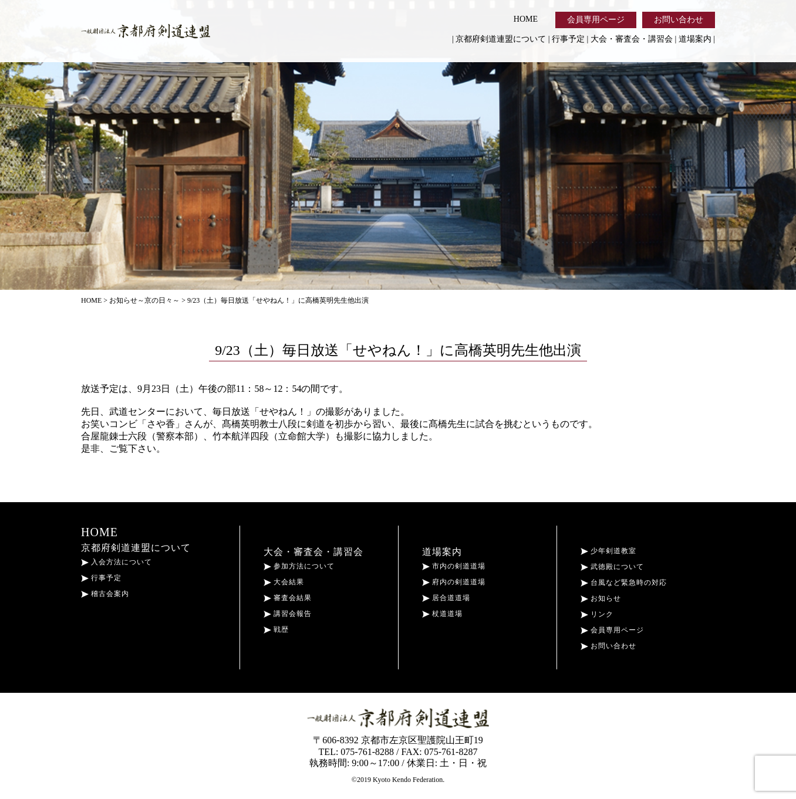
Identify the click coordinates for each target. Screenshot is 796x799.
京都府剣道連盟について (501, 39)
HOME (526, 19)
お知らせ (601, 598)
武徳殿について (612, 567)
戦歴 (276, 629)
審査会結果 (288, 598)
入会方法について (116, 562)
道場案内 (695, 39)
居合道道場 (446, 598)
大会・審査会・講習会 (632, 39)
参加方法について (299, 566)
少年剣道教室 (608, 551)
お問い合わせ (678, 19)
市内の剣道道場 (453, 566)
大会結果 (284, 582)
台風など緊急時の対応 (624, 582)
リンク (597, 614)
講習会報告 (288, 614)
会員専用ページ (596, 19)
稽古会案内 (105, 594)
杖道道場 (442, 614)
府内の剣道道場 (453, 582)
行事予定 (568, 39)
